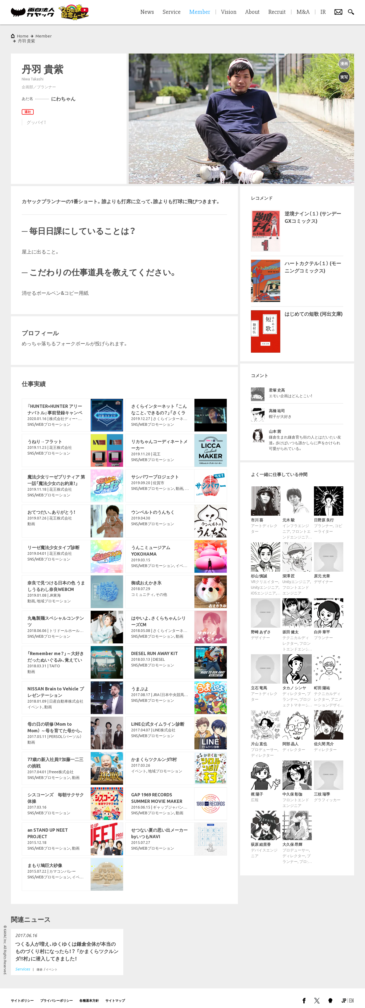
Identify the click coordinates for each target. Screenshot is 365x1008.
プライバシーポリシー (56, 995)
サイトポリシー (22, 995)
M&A (303, 12)
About (252, 12)
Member (44, 36)
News (147, 12)
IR (323, 12)
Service (172, 12)
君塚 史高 (277, 385)
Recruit (277, 12)
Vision (229, 12)
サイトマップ (115, 995)
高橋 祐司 (277, 406)
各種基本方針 (89, 995)
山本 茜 (275, 426)
